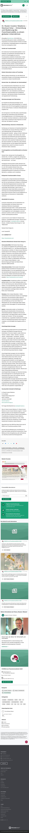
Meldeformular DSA (4, 811)
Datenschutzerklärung (5, 807)
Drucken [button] (4, 722)
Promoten (3, 784)
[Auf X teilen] (8, 443)
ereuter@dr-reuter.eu (19, 405)
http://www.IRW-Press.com (8, 678)
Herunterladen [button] (6, 725)
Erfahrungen (3, 771)
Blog (2, 800)
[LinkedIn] (2, 820)
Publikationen (3, 796)
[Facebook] (1, 820)
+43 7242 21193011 (7, 675)
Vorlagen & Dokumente (5, 798)
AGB (2, 806)
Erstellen (2, 782)
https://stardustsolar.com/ (8, 238)
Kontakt (15, 16)
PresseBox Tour (6, 1)
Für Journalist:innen (5, 787)
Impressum (3, 814)
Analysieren (3, 785)
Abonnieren (6, 16)
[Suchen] (23, 5)
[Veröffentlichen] (26, 742)
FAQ (1, 773)
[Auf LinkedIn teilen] (14, 443)
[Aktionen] (26, 16)
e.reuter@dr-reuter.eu (15, 221)
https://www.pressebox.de (7, 760)
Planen (2, 780)
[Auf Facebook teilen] (5, 443)
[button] (3, 550)
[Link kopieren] (3, 443)
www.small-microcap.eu (7, 402)
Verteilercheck (3, 815)
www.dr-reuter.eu (5, 400)
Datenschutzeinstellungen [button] (6, 809)
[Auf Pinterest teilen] (16, 443)
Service (2, 774)
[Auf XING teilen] (11, 443)
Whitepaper (3, 793)
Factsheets (3, 795)
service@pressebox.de (6, 758)
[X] (5, 820)
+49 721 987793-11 (6, 756)
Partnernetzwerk (4, 770)
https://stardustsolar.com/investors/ (14, 277)
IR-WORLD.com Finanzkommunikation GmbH (14, 20)
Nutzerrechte (3, 812)
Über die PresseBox (6, 768)
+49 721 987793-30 (6, 755)
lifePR (2, 817)
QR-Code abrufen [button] (6, 723)
